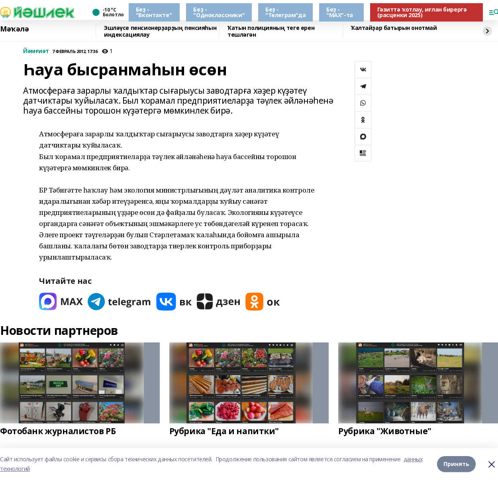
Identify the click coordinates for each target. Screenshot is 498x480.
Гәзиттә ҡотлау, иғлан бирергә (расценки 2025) (422, 12)
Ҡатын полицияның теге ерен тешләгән (270, 31)
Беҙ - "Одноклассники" (219, 12)
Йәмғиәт (36, 51)
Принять (456, 464)
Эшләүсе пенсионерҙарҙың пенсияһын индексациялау (160, 31)
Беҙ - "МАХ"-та (339, 12)
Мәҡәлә (14, 29)
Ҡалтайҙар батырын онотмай (394, 28)
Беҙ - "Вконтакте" (154, 12)
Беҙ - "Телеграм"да (285, 12)
